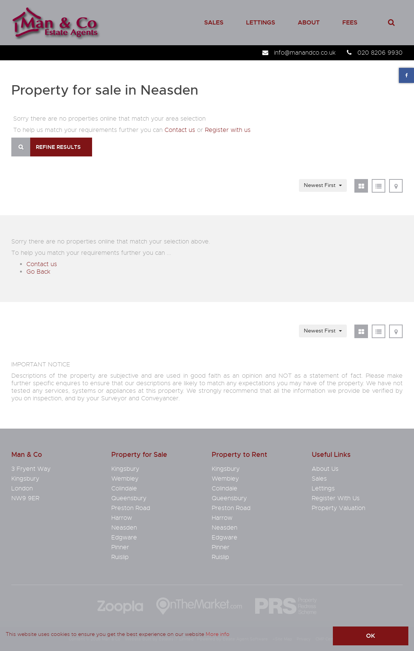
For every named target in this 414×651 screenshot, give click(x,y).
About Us (325, 469)
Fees (349, 22)
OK (370, 636)
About (309, 22)
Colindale (124, 488)
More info (217, 634)
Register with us (228, 130)
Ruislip (120, 557)
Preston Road (130, 508)
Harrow (121, 518)
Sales (213, 22)
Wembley (125, 479)
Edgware (124, 537)
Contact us (180, 130)
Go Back (38, 272)
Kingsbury (125, 469)
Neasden (124, 528)
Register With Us (336, 498)
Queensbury (128, 498)
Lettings (260, 22)
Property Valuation (338, 508)
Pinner (120, 547)
